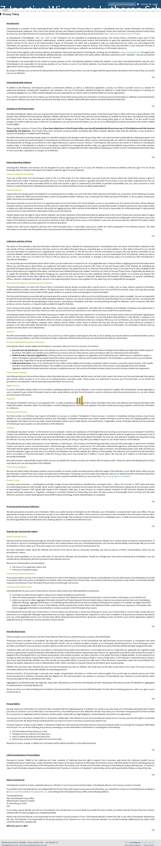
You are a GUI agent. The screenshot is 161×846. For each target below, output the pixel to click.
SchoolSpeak (135, 840)
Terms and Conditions (132, 843)
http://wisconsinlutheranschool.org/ (33, 843)
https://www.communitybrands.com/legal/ (122, 33)
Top (152, 77)
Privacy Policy (149, 843)
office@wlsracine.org (10, 843)
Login (154, 4)
